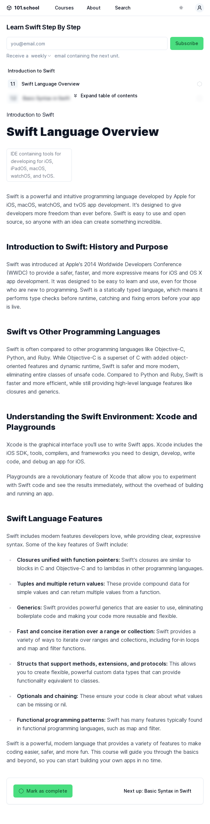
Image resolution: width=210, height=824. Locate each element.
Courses (64, 7)
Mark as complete (43, 791)
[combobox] (41, 56)
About (94, 7)
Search (122, 7)
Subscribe (186, 43)
